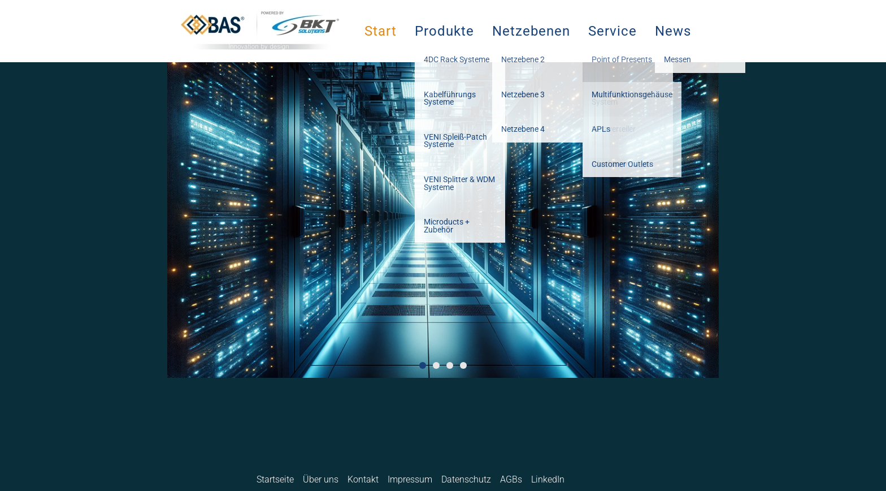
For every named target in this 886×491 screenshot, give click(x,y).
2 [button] (436, 365)
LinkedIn (547, 479)
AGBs (511, 479)
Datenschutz (466, 479)
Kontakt (363, 479)
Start (380, 31)
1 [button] (422, 365)
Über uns (320, 479)
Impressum (410, 479)
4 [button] (463, 365)
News (673, 31)
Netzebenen (531, 31)
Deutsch (583, 479)
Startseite (275, 479)
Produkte (444, 31)
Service (612, 31)
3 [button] (449, 365)
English (605, 479)
